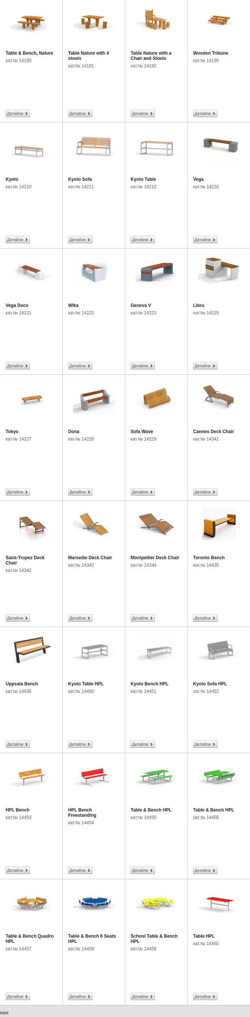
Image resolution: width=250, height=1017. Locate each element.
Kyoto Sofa (80, 179)
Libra (198, 305)
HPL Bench (18, 810)
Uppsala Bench (22, 683)
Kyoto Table (143, 179)
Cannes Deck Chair (213, 431)
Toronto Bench (209, 557)
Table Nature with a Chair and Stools (151, 56)
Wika (73, 305)
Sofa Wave (142, 431)
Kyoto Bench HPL (149, 683)
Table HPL (204, 936)
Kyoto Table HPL (86, 683)
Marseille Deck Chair (90, 557)
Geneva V (141, 305)
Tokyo (12, 431)
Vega (198, 179)
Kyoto (12, 179)
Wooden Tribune (210, 53)
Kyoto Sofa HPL (210, 683)
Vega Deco (17, 305)
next (4, 1013)
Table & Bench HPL (151, 810)
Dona (73, 431)
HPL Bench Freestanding (82, 812)
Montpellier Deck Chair (155, 557)
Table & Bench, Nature (29, 53)
